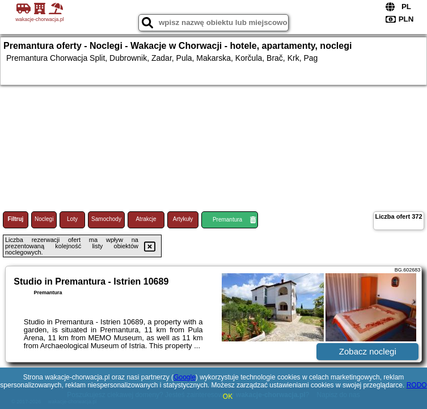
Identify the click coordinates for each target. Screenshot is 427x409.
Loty (72, 219)
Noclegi (44, 219)
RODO (417, 385)
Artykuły (183, 219)
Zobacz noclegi (367, 351)
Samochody (106, 219)
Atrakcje (146, 219)
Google (185, 377)
